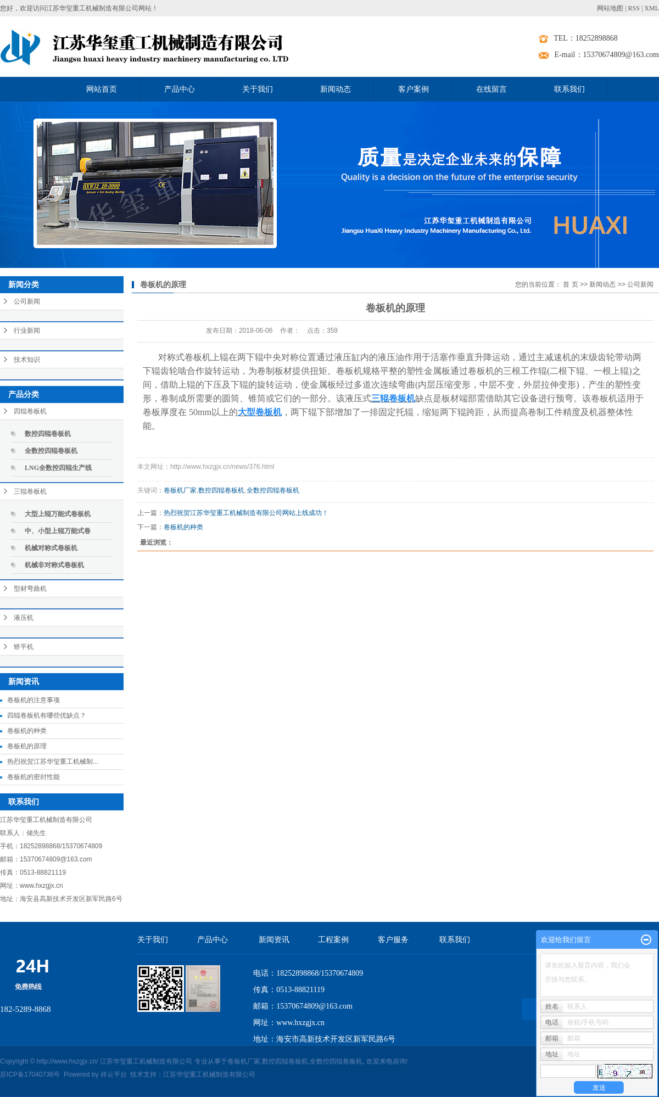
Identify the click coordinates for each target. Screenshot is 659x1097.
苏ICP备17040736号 (30, 1074)
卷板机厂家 (180, 490)
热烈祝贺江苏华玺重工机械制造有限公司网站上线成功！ (246, 513)
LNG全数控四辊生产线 (58, 468)
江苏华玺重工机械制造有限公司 (209, 1074)
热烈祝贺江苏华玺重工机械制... (52, 761)
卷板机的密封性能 (33, 777)
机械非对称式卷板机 (54, 565)
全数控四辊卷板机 (51, 451)
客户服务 (393, 940)
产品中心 (179, 89)
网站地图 (610, 8)
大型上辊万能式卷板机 (58, 514)
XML (651, 8)
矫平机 (23, 647)
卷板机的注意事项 (33, 700)
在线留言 (491, 89)
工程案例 (333, 940)
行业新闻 (27, 330)
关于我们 (257, 89)
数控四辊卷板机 (48, 434)
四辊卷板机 (30, 411)
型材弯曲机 (30, 588)
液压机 (23, 618)
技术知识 (27, 359)
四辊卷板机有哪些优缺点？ (46, 715)
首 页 (570, 284)
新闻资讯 (274, 940)
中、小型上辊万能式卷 (58, 531)
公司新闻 (27, 301)
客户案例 (413, 89)
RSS (634, 8)
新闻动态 (335, 89)
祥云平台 (113, 1074)
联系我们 (569, 89)
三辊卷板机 (30, 491)
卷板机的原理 (27, 746)
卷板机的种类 (27, 731)
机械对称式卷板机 (51, 548)
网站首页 (101, 89)
